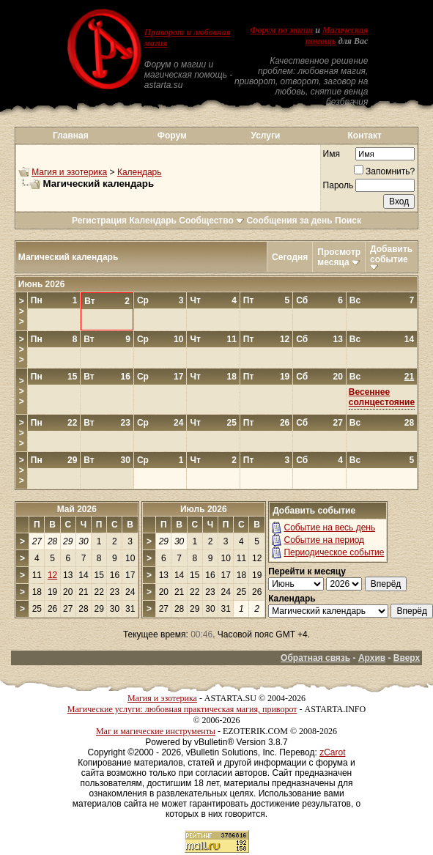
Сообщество (211, 220)
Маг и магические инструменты (155, 731)
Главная (71, 135)
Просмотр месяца (338, 257)
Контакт (364, 135)
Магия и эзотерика (69, 172)
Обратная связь (315, 658)
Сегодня (290, 257)
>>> (21, 311)
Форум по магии (281, 30)
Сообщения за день (289, 220)
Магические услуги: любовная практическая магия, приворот (182, 709)
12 (52, 575)
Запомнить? (384, 171)
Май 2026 (77, 509)
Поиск (348, 220)
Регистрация (99, 220)
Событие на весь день (329, 527)
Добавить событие (391, 254)
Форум (172, 135)
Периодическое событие (334, 552)
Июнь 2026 (41, 284)
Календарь (139, 172)
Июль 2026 (203, 509)
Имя (331, 154)
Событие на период (324, 540)
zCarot (332, 752)
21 (409, 376)
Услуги (265, 135)
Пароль (338, 185)
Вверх (406, 658)
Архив (371, 658)
